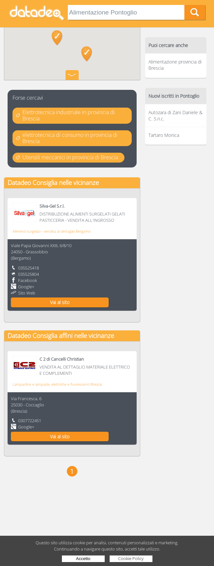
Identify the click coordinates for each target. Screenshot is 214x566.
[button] (57, 37)
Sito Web (26, 293)
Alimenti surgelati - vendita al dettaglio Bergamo (52, 231)
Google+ (26, 287)
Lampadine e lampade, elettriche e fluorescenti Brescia (57, 384)
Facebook (27, 280)
